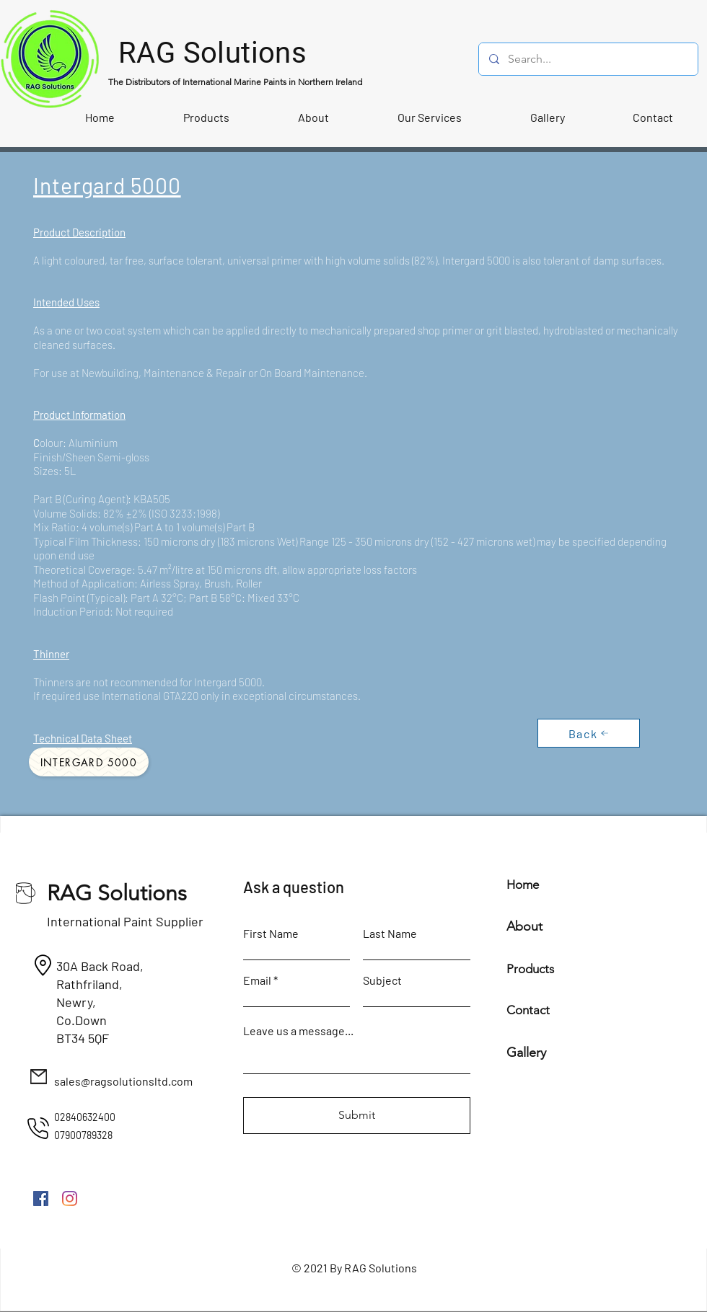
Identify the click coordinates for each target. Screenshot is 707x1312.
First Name (271, 933)
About (524, 926)
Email (257, 980)
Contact (528, 1010)
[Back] (588, 733)
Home (522, 884)
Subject (382, 980)
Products (530, 969)
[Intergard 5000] (89, 762)
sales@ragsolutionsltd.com (123, 1081)
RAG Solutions (117, 893)
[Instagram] (69, 1198)
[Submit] (356, 1115)
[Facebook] (40, 1198)
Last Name (390, 933)
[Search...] (587, 59)
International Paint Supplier (125, 921)
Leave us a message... (298, 1031)
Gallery (526, 1052)
